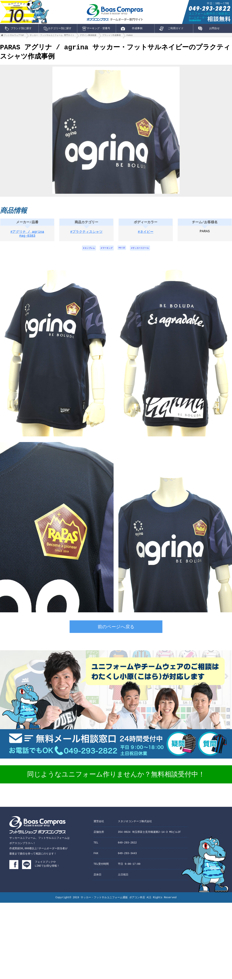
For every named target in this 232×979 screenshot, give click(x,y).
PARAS (129, 36)
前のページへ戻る (116, 630)
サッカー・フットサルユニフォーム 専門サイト (52, 36)
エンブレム (87, 250)
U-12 (123, 250)
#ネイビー (145, 233)
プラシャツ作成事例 (111, 36)
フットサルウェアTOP (14, 36)
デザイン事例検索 (88, 36)
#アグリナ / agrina (27, 233)
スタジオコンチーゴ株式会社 (135, 823)
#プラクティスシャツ (86, 233)
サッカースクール (143, 250)
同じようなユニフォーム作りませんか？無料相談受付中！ (116, 777)
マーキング (106, 250)
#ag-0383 (27, 238)
